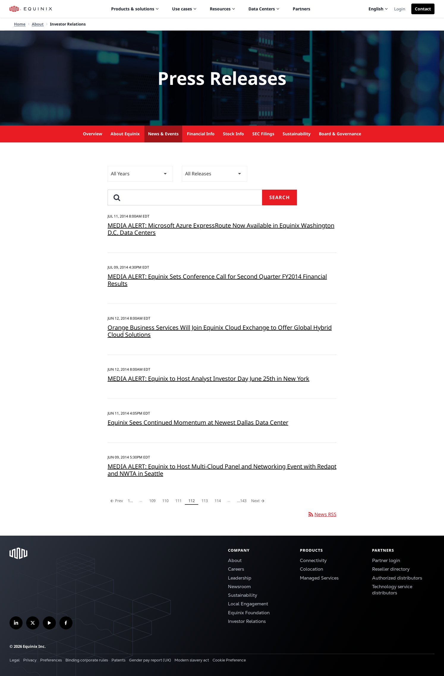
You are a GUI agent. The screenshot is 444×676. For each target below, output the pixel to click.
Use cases (184, 9)
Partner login (386, 561)
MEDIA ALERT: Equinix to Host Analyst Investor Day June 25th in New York (208, 379)
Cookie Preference (229, 660)
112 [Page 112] (192, 501)
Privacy (30, 660)
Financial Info (201, 134)
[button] (422, 9)
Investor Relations (247, 621)
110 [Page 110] (166, 501)
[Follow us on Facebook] (66, 622)
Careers (236, 569)
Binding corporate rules (86, 660)
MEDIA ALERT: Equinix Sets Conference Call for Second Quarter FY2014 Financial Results (217, 280)
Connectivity (313, 561)
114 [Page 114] (218, 501)
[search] (185, 197)
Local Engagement (248, 604)
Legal (15, 660)
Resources (222, 9)
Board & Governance (340, 134)
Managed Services (319, 578)
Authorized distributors (397, 578)
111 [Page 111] (179, 501)
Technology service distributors (392, 590)
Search (279, 197)
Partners (301, 9)
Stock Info (233, 134)
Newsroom (239, 587)
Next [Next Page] (259, 500)
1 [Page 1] (131, 501)
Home (20, 24)
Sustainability (297, 134)
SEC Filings (263, 134)
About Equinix (125, 134)
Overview (92, 134)
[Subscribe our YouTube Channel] (49, 622)
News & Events (163, 134)
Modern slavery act (191, 660)
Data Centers (264, 9)
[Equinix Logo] (31, 9)
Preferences (51, 660)
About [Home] (38, 24)
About (235, 561)
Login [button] (399, 9)
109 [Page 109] (153, 501)
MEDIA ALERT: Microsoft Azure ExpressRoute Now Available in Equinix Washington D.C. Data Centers (221, 229)
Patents (118, 660)
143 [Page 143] (241, 501)
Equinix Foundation (249, 613)
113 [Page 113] (205, 501)
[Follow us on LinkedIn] (16, 622)
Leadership (239, 578)
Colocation (311, 569)
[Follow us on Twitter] (32, 622)
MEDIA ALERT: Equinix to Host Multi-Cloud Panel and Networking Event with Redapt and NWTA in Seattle (222, 469)
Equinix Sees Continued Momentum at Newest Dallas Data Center (198, 422)
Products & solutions (135, 9)
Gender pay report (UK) (150, 660)
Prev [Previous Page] (117, 500)
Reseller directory (391, 569)
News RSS (321, 514)
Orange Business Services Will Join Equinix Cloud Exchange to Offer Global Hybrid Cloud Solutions (220, 331)
